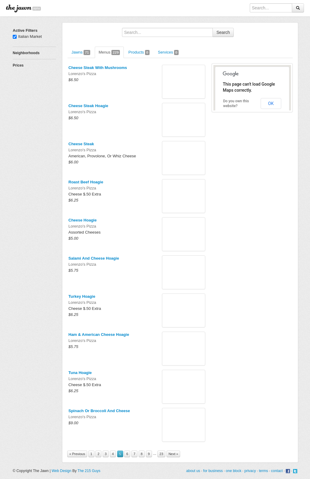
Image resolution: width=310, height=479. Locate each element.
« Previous (77, 454)
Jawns (80, 52)
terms (263, 471)
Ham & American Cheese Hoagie (98, 334)
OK (271, 103)
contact (277, 471)
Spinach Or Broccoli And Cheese (99, 410)
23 (161, 454)
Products (139, 52)
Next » (173, 454)
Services (168, 52)
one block (233, 471)
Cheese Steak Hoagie (88, 105)
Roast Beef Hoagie (85, 182)
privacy (250, 471)
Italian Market (27, 36)
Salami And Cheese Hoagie (93, 258)
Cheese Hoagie (82, 220)
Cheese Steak (81, 144)
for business (213, 471)
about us (193, 471)
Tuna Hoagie (80, 372)
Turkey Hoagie (81, 296)
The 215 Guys (89, 471)
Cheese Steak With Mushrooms (97, 67)
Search (223, 32)
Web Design (61, 471)
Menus (109, 52)
